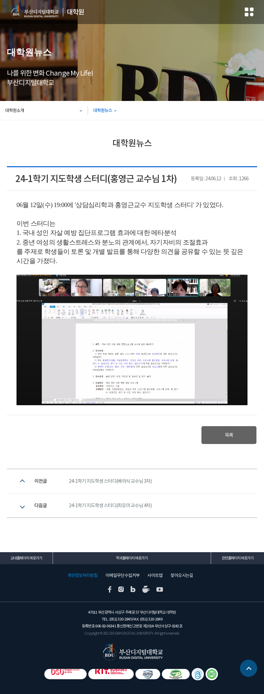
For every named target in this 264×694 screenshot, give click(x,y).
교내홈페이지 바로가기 (26, 558)
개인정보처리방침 (82, 575)
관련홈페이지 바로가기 (237, 558)
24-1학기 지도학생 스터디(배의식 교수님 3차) (110, 481)
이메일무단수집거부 (123, 575)
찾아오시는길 (181, 575)
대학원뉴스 (102, 110)
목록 (229, 435)
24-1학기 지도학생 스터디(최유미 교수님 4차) (110, 505)
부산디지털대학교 (34, 12)
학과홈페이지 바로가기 (131, 558)
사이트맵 (155, 575)
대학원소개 (14, 110)
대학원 (75, 12)
